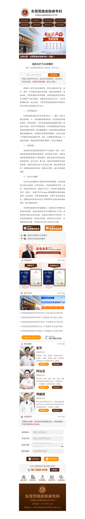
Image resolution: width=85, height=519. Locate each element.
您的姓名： (26, 432)
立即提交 (35, 459)
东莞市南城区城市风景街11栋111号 (47, 507)
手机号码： (26, 438)
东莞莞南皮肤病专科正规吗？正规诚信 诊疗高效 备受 (42, 331)
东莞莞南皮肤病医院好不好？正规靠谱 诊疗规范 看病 (42, 326)
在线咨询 (36, 25)
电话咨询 (60, 20)
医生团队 (48, 20)
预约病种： (26, 451)
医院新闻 (24, 25)
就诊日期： (26, 445)
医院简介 (36, 20)
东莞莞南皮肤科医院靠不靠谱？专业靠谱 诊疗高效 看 (42, 322)
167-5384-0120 (47, 504)
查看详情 (61, 260)
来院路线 (60, 25)
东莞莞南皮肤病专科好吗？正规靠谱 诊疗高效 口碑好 (42, 317)
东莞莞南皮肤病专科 (38, 56)
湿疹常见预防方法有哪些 (37, 235)
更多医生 (61, 344)
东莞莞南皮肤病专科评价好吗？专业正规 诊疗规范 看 (42, 313)
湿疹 (51, 56)
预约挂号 (48, 25)
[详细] (57, 361)
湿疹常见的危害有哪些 (36, 239)
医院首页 (24, 20)
